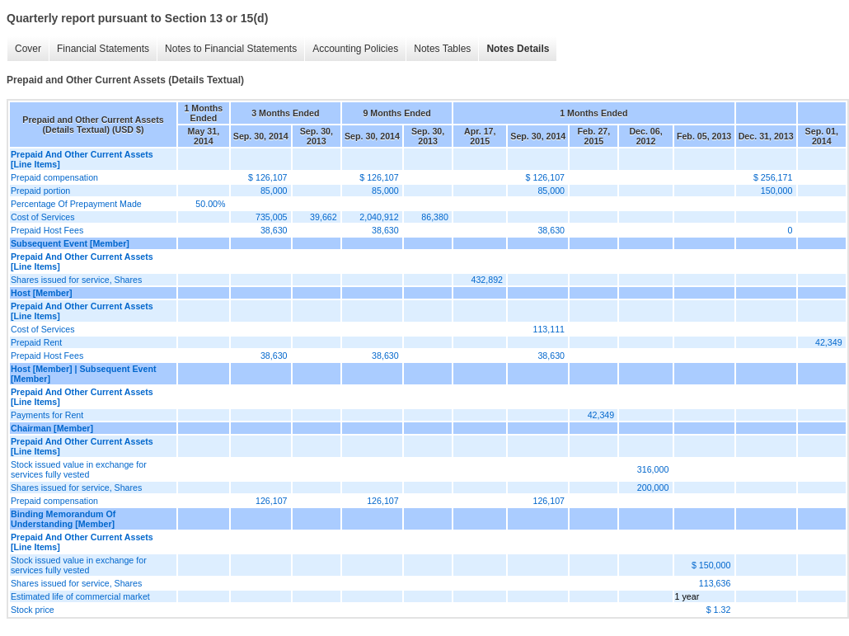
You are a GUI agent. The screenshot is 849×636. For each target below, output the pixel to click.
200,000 (653, 487)
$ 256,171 (772, 177)
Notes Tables (442, 48)
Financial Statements (103, 48)
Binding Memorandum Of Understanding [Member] (63, 519)
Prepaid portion (40, 191)
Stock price (32, 610)
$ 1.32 (718, 610)
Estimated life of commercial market (80, 596)
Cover (28, 48)
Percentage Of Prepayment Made (76, 204)
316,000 (653, 469)
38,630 (274, 230)
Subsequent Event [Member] (70, 243)
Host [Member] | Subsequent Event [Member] (83, 374)
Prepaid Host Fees (47, 230)
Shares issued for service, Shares (76, 280)
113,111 (549, 329)
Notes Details (517, 48)
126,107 (272, 501)
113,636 (715, 583)
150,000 (777, 191)
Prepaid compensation (54, 177)
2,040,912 (378, 217)
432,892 (487, 280)
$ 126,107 (267, 177)
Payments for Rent (47, 415)
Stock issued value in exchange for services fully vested (79, 469)
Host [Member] (42, 293)
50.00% (210, 204)
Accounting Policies (355, 48)
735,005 (272, 217)
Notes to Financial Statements (231, 48)
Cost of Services (43, 217)
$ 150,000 (711, 565)
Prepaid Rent (36, 342)
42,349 (828, 342)
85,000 (274, 191)
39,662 (323, 217)
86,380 (434, 217)
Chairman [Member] (52, 428)
